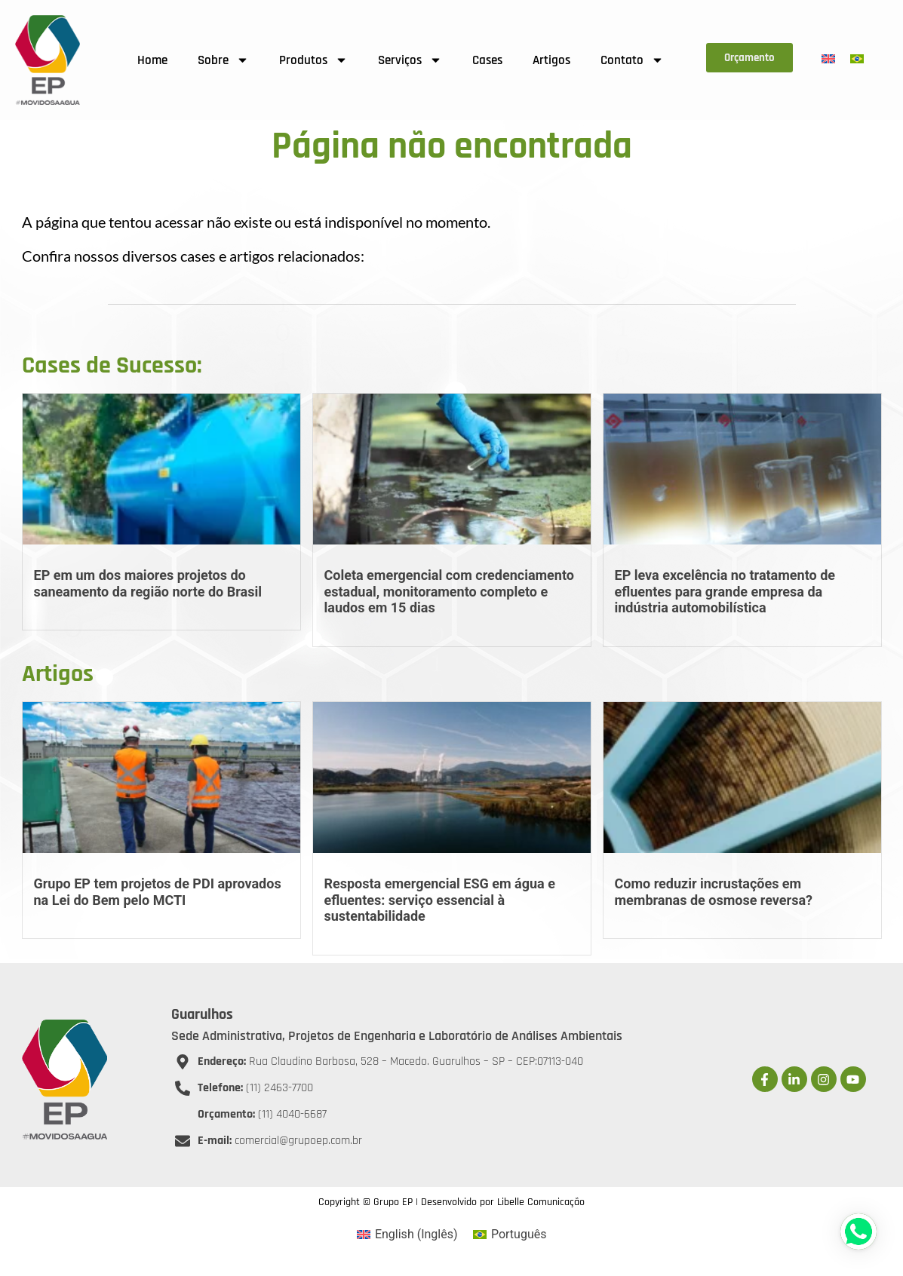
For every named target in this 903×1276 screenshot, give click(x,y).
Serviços (410, 60)
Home (152, 60)
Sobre (223, 60)
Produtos (313, 60)
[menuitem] (828, 59)
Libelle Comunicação (541, 1202)
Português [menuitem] (519, 1234)
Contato (632, 60)
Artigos (551, 60)
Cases (487, 60)
